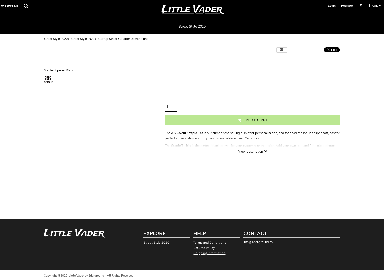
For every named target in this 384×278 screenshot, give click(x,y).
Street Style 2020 (56, 39)
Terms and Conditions (209, 242)
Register (347, 6)
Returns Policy (204, 248)
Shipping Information (209, 253)
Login (332, 6)
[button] (25, 5)
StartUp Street (107, 39)
